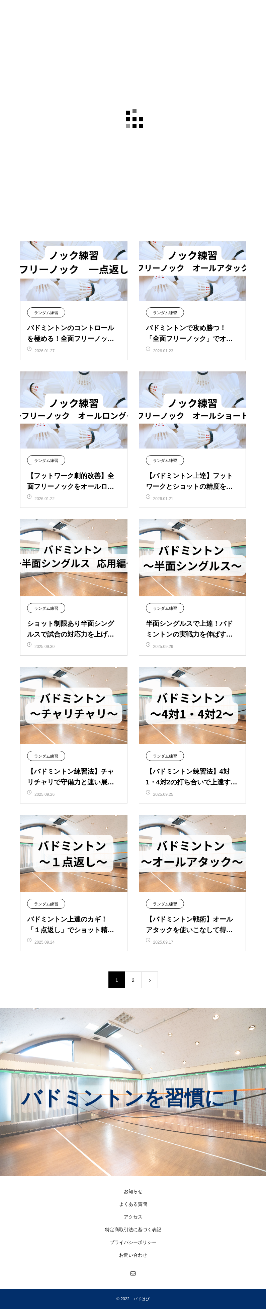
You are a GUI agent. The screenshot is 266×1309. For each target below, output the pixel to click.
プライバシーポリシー (133, 1242)
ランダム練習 (46, 312)
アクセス (133, 1216)
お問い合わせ (133, 1255)
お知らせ (133, 1191)
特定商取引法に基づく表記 (133, 1229)
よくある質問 (133, 1204)
